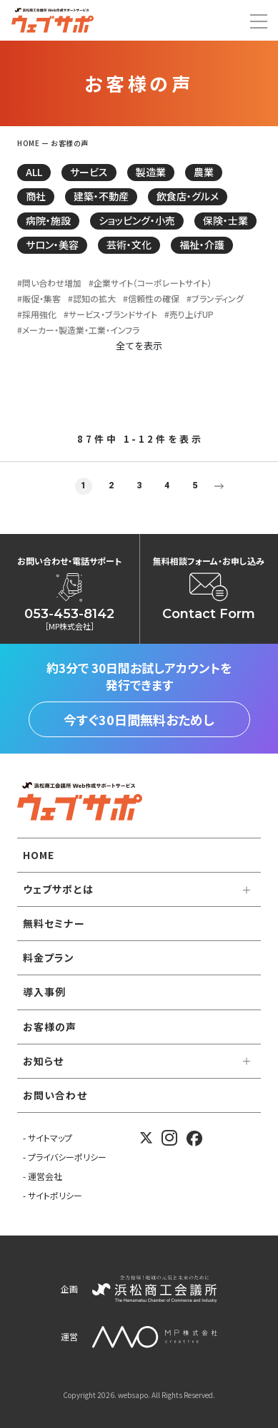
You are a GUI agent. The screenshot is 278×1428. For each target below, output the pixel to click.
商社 (36, 196)
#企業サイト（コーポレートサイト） (150, 283)
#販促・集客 (39, 298)
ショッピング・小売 (137, 220)
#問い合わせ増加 (49, 283)
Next (219, 486)
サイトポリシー (55, 1195)
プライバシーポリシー (67, 1157)
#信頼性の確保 (151, 298)
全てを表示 (139, 345)
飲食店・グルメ (188, 196)
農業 (204, 172)
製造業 (151, 172)
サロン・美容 (52, 244)
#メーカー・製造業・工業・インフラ (78, 330)
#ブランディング (215, 298)
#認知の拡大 (92, 298)
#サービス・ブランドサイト (110, 314)
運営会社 (45, 1176)
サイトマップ (50, 1137)
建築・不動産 (101, 196)
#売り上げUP (189, 314)
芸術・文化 (129, 244)
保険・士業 (225, 220)
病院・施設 (48, 220)
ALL (34, 172)
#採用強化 (36, 314)
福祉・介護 (201, 244)
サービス (89, 172)
